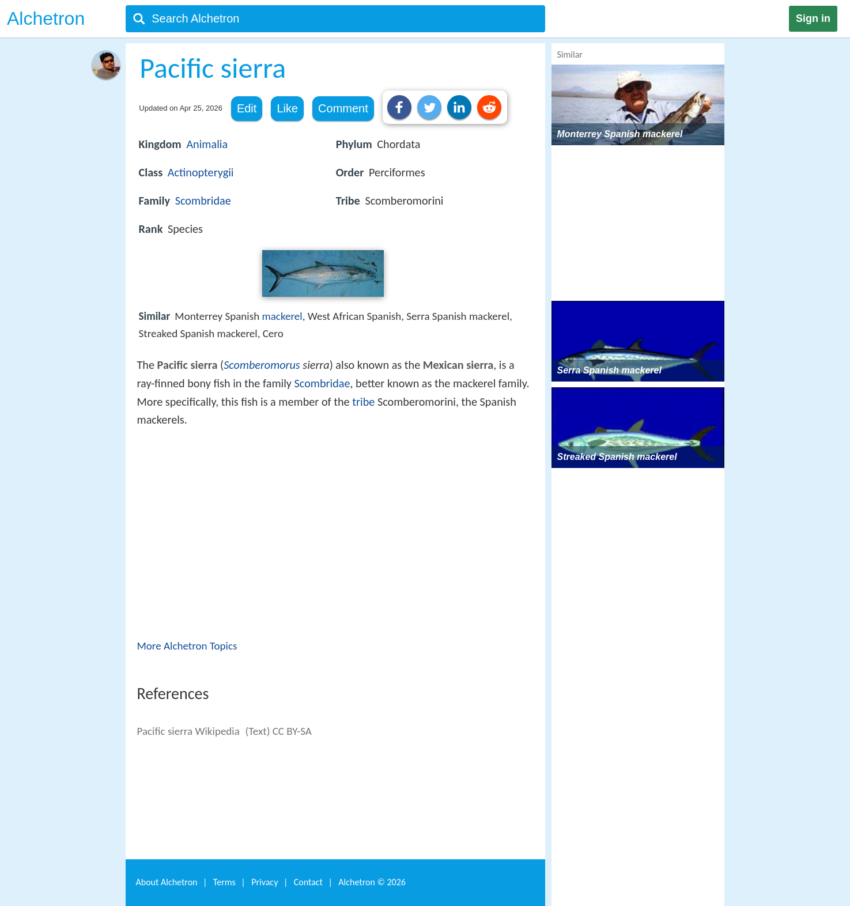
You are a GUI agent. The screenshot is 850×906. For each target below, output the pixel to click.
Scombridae (203, 200)
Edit (246, 108)
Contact (308, 882)
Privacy (264, 882)
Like (287, 108)
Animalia (207, 144)
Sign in (813, 18)
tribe (363, 402)
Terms (224, 882)
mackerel (282, 316)
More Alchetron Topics (187, 645)
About (167, 882)
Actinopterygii (201, 172)
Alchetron (46, 18)
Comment (343, 108)
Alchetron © (372, 882)
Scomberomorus (262, 365)
